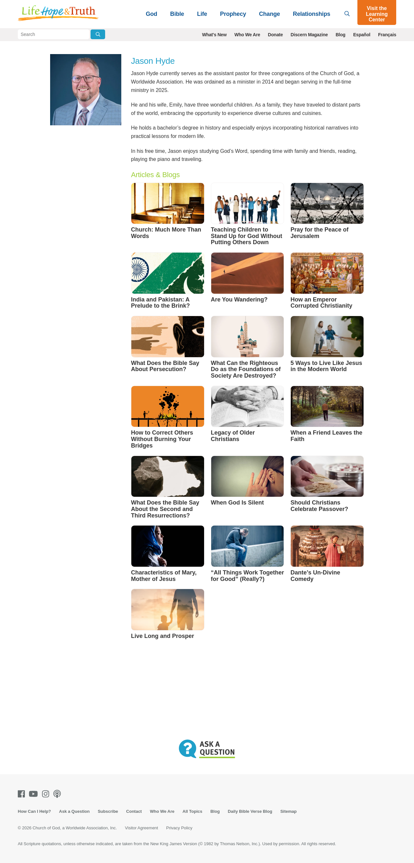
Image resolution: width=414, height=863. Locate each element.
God (151, 14)
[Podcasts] (58, 794)
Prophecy (233, 14)
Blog (340, 34)
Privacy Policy (179, 827)
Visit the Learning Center (377, 14)
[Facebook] (22, 794)
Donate (275, 34)
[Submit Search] (98, 34)
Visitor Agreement (141, 827)
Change (269, 14)
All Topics (192, 811)
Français (387, 34)
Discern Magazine (309, 34)
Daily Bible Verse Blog (250, 811)
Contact (134, 811)
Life (202, 14)
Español (361, 34)
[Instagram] (47, 794)
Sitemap (288, 811)
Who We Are (247, 34)
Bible (177, 14)
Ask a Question (74, 811)
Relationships (311, 14)
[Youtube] (34, 794)
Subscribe (108, 811)
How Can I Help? (34, 811)
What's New (214, 34)
